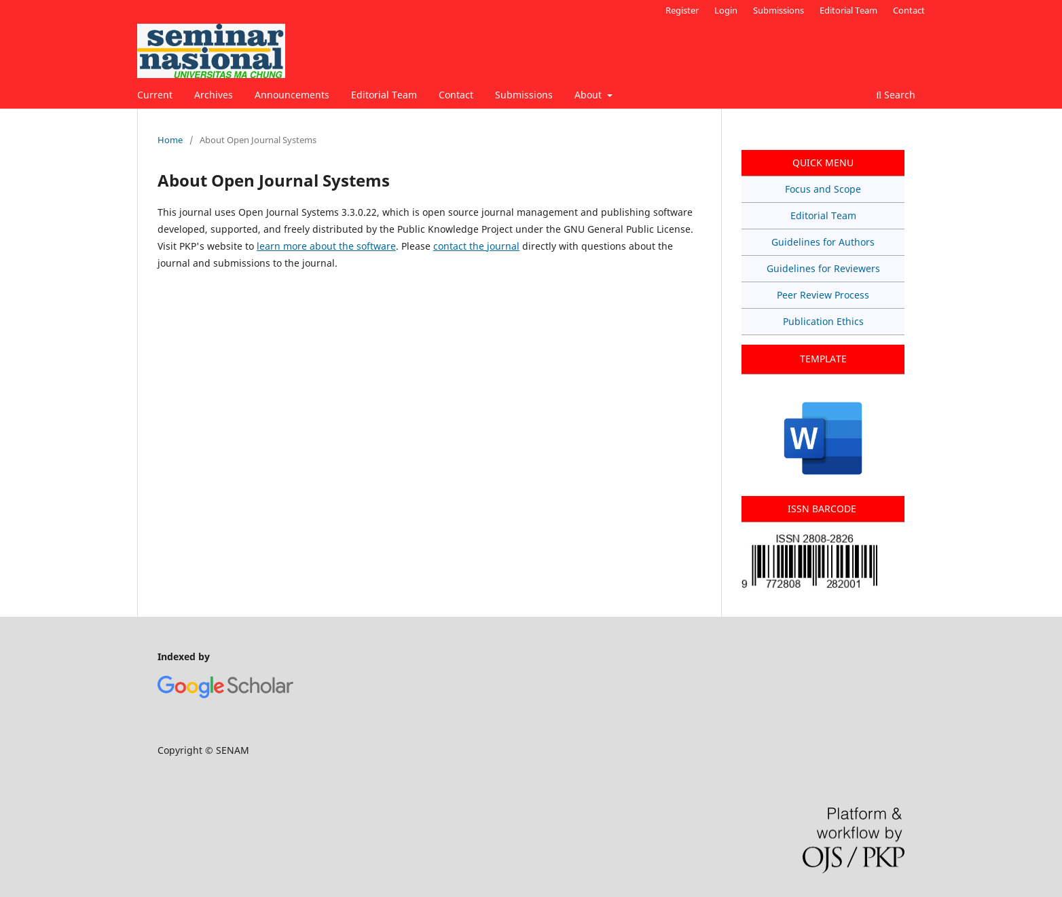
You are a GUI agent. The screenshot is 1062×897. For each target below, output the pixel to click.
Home (170, 140)
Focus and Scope (823, 189)
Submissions (524, 94)
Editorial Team (384, 94)
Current (154, 94)
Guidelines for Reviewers (823, 268)
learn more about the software (326, 246)
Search (895, 94)
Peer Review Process (823, 294)
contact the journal (476, 246)
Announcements (292, 94)
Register (682, 10)
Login (725, 10)
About (589, 94)
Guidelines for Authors (823, 241)
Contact (456, 94)
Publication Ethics (823, 321)
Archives (213, 94)
